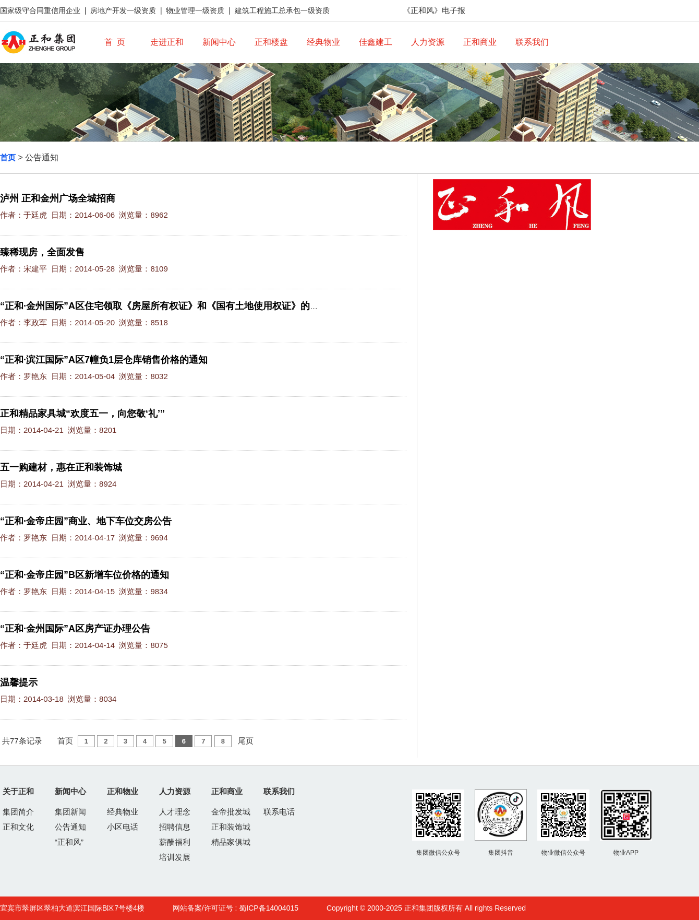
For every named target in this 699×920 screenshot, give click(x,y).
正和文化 (18, 826)
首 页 (115, 42)
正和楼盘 (271, 42)
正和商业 (480, 42)
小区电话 (122, 826)
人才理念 (174, 811)
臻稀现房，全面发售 (42, 252)
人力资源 (427, 42)
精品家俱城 (230, 842)
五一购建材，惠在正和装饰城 (61, 467)
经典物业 (323, 42)
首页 (8, 157)
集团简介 (18, 811)
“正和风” (69, 842)
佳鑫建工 (375, 42)
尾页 (246, 740)
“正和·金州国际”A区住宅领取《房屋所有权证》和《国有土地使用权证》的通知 (164, 306)
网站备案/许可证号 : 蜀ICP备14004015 (235, 908)
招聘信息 (174, 826)
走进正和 (167, 42)
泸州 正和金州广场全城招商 (57, 198)
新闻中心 (219, 42)
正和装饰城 (230, 826)
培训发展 (174, 857)
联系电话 (279, 811)
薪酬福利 (174, 842)
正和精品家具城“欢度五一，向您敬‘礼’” (82, 413)
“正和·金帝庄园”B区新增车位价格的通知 (84, 575)
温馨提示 (19, 682)
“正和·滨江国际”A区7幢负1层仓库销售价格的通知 (104, 360)
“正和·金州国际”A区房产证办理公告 (75, 628)
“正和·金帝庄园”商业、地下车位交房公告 (86, 521)
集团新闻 (70, 811)
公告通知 (70, 826)
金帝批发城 (230, 811)
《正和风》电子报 (434, 10)
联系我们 (532, 42)
